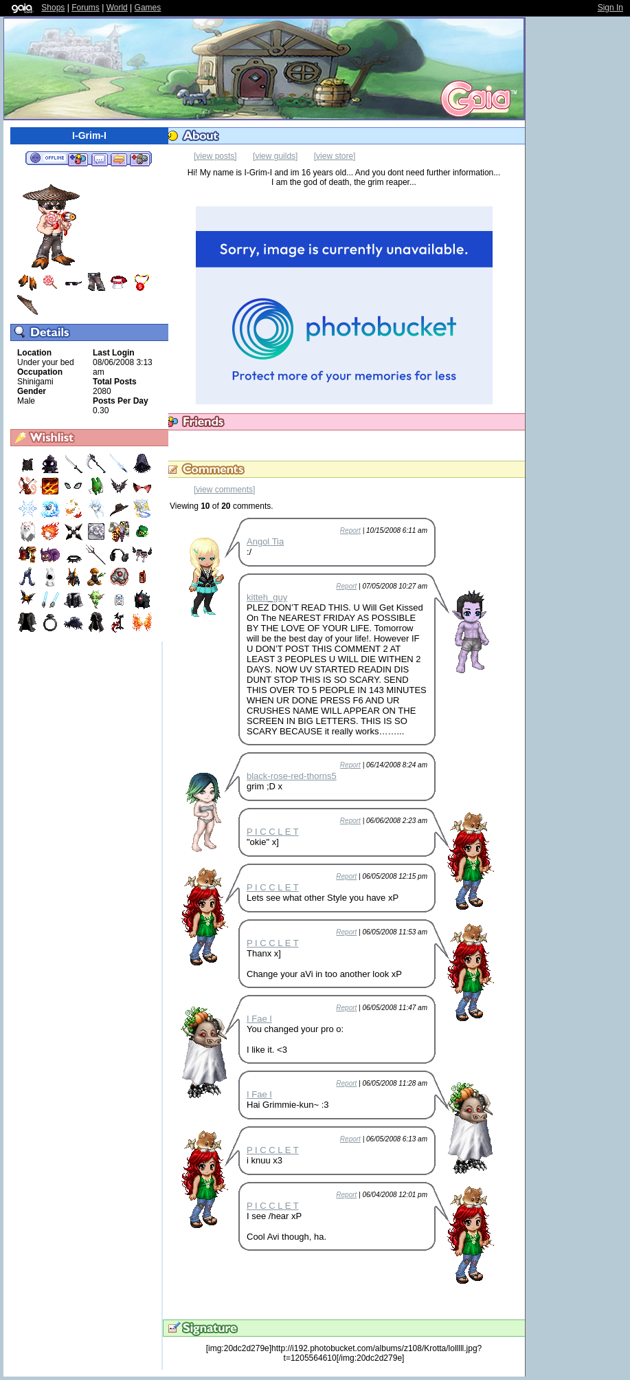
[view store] (335, 156)
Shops (53, 7)
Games (148, 7)
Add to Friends (78, 158)
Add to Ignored (140, 158)
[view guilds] (275, 156)
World (117, 7)
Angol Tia (265, 541)
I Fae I (259, 1019)
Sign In (610, 7)
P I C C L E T (273, 831)
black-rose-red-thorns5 (292, 776)
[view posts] (215, 156)
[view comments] (224, 489)
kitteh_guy (267, 597)
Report (350, 530)
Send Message (99, 158)
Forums (85, 7)
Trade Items (118, 158)
